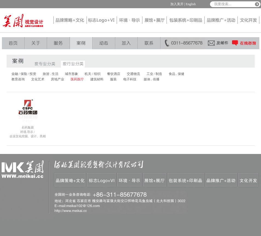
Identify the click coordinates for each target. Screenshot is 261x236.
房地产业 (57, 79)
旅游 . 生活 (50, 74)
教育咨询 (18, 79)
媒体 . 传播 (151, 79)
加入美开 (176, 4)
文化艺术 (37, 79)
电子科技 (129, 79)
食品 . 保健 (176, 74)
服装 (113, 79)
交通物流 (133, 74)
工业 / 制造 (154, 74)
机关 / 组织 (92, 74)
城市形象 (71, 74)
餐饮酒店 (113, 74)
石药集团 (28, 127)
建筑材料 (97, 79)
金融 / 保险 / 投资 (24, 74)
